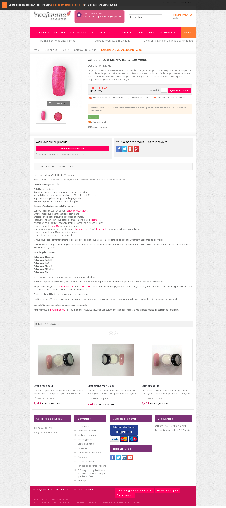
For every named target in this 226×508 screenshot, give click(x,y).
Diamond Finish (81, 230)
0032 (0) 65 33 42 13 (170, 427)
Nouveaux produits (87, 432)
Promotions (83, 427)
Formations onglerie (168, 491)
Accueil (37, 50)
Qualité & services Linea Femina (57, 41)
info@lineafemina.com (45, 434)
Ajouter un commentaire (72, 148)
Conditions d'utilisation (89, 454)
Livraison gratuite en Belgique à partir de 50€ (168, 41)
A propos (82, 458)
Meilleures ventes (87, 436)
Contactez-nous (86, 445)
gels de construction (76, 211)
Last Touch (101, 230)
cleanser (95, 220)
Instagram (124, 459)
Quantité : (155, 90)
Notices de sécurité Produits (92, 467)
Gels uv (65, 50)
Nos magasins (85, 440)
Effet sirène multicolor (101, 387)
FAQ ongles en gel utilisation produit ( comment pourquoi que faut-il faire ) (92, 474)
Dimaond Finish (65, 287)
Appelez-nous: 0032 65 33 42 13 (113, 41)
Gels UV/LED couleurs (85, 50)
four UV (55, 226)
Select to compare (45, 400)
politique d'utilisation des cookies (67, 4)
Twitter (124, 149)
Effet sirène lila (150, 387)
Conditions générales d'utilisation (134, 491)
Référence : (93, 127)
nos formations (57, 311)
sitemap (82, 482)
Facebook (119, 149)
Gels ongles (51, 50)
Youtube (130, 459)
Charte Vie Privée (86, 462)
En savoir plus (44, 166)
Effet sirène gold (43, 387)
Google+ (130, 149)
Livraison (82, 449)
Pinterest (136, 149)
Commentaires (67, 166)
